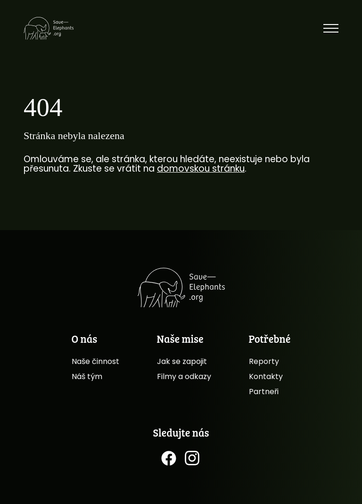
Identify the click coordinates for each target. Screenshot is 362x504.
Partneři (264, 391)
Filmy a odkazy (184, 376)
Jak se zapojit (182, 361)
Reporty (264, 361)
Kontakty (266, 376)
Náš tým (87, 376)
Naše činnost (95, 361)
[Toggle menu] (330, 28)
